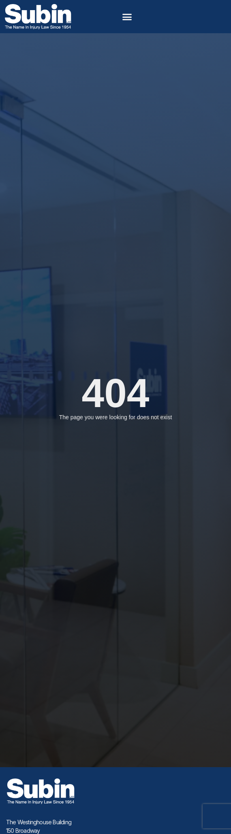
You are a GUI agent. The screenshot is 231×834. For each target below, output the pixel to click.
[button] (127, 16)
